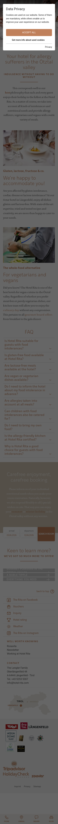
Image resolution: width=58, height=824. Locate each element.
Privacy (27, 808)
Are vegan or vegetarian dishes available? (21, 378)
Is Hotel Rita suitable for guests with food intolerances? (21, 345)
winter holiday (35, 511)
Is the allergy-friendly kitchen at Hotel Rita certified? (25, 437)
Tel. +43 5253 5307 (17, 700)
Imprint (17, 808)
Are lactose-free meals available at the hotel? (20, 367)
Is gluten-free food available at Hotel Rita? (24, 357)
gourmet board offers (38, 314)
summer (17, 511)
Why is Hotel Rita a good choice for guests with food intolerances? (23, 450)
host (7, 92)
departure (29, 531)
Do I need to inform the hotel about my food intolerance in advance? (24, 390)
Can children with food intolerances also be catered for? (24, 415)
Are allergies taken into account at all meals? (20, 402)
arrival (11, 531)
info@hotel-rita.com (18, 703)
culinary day (11, 310)
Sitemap (37, 808)
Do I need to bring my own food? (23, 427)
